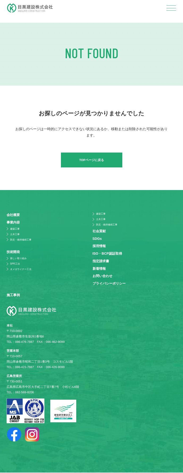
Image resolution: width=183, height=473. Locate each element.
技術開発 (13, 252)
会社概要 (13, 215)
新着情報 (99, 269)
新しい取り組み (18, 258)
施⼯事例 (13, 295)
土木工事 (15, 234)
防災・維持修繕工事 (20, 240)
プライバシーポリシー (109, 284)
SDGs (97, 239)
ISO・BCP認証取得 (107, 254)
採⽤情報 (99, 246)
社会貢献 (99, 231)
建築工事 (15, 229)
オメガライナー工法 (20, 269)
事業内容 (13, 222)
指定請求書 (101, 261)
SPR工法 (15, 264)
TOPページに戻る (91, 160)
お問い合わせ (102, 276)
